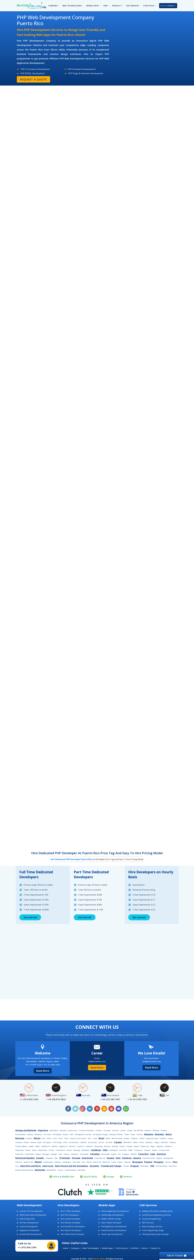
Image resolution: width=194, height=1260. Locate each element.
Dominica (161, 1154)
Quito (56, 1158)
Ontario (122, 1146)
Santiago (54, 1154)
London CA (81, 1146)
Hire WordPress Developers (72, 1226)
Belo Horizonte (117, 1138)
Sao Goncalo (92, 1142)
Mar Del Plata (138, 1130)
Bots (43, 1138)
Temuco (66, 1154)
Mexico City (97, 1162)
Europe (110, 1176)
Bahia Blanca (54, 1130)
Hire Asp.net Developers (71, 1230)
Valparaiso (74, 1154)
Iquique (154, 1150)
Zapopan (127, 1162)
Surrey (34, 1150)
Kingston (159, 1158)
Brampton (149, 1142)
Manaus (33, 1142)
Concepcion (138, 1150)
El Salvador (65, 1158)
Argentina (43, 1130)
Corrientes (107, 1130)
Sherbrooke (19, 1150)
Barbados (159, 1134)
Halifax (37, 1146)
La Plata (122, 1130)
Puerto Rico (173, 1166)
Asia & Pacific (90, 1176)
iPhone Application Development (115, 1211)
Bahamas (148, 1134)
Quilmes (30, 1134)
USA (152, 1166)
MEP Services (148, 1223)
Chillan (130, 1150)
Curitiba (142, 1138)
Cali (119, 1154)
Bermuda (19, 1138)
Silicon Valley (99, 1258)
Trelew (132, 1134)
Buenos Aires (72, 1130)
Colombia (95, 1154)
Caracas (60, 1170)
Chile (105, 1150)
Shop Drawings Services (152, 1226)
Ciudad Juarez (48, 1162)
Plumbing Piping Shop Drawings (155, 1234)
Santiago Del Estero (116, 1134)
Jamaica (137, 1158)
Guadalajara (66, 1162)
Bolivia (37, 1138)
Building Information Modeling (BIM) (157, 1211)
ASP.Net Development (29, 1223)
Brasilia (126, 1138)
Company (75, 1248)
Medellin (134, 1154)
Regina (152, 1146)
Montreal (115, 1146)
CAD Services (122, 1248)
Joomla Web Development (31, 1234)
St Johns (28, 1150)
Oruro (60, 1138)
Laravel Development (29, 1226)
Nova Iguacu (47, 1142)
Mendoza (148, 1130)
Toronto (51, 1150)
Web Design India (27, 1219)
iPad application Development (114, 1226)
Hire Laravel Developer (70, 1219)
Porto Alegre (57, 1142)
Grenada (76, 1158)
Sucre (90, 1138)
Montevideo (144, 1166)
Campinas (134, 1138)
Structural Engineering (151, 1219)
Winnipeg (76, 1150)
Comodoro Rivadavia (86, 1130)
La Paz (54, 1138)
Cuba (152, 1154)
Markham (89, 1146)
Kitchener (72, 1146)
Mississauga (98, 1146)
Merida (89, 1162)
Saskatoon (168, 1146)
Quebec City (144, 1146)
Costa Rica (143, 1154)
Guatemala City (100, 1158)
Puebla (113, 1162)
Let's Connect (168, 5)
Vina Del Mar (84, 1154)
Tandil (126, 1134)
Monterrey (106, 1162)
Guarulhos (19, 1142)
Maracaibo (81, 1170)
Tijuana (120, 1162)
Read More (42, 1070)
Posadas (164, 1130)
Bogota (113, 1154)
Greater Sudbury (21, 1146)
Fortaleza (163, 1138)
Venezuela (40, 1170)
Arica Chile (123, 1150)
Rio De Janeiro (74, 1142)
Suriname (94, 1166)
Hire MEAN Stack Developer (72, 1234)
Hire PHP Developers (69, 1215)
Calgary (156, 1142)
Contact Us (155, 1248)
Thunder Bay (42, 1150)
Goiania (170, 1138)
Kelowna (55, 1146)
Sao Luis (101, 1142)
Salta (71, 1134)
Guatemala (87, 1158)
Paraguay (158, 1162)
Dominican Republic (25, 1158)
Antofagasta (113, 1150)
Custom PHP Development (31, 1211)
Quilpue (38, 1154)
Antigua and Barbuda (25, 1130)
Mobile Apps (107, 1248)
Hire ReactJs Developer (70, 1223)
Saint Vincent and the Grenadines (71, 1166)
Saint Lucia (47, 1166)
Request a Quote (33, 79)
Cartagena (125, 1154)
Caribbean (96, 1150)
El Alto (49, 1138)
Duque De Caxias (152, 1138)
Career (144, 1248)
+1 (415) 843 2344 (27, 1247)
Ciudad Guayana (70, 1170)
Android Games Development (113, 1230)
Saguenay (160, 1146)
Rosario (65, 1134)
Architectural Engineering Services (156, 1215)
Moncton (107, 1146)
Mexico (38, 1162)
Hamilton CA (45, 1146)
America (127, 1176)
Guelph (31, 1146)
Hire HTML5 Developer (70, 1211)
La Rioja (129, 1130)
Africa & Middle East (63, 1176)
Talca (60, 1154)
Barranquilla (105, 1154)
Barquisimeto (51, 1170)
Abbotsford (127, 1142)
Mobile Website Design (111, 1219)
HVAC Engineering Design (153, 1230)
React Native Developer (111, 1223)
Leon (83, 1162)
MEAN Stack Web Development (33, 1215)
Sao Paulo (109, 1142)
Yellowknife (85, 1150)
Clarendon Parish (149, 1158)
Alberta (135, 1142)
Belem (108, 1138)
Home (65, 1248)
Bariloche (63, 1130)
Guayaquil (49, 1158)
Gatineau (173, 1142)
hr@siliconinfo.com (97, 1061)
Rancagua (46, 1154)
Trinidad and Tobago (111, 1166)
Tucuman (139, 1134)
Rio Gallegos (57, 1134)
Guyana (110, 1158)
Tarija (95, 1138)
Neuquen (156, 1130)
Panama (148, 1162)
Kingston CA (63, 1146)
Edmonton (164, 1142)
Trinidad (126, 1166)
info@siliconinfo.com (151, 1061)
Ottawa (136, 1146)
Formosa (115, 1130)
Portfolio (134, 1248)
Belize (169, 1134)
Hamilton (29, 1138)
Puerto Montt (29, 1154)
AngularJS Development (29, 1230)
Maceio (26, 1142)
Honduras (127, 1158)
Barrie (142, 1142)
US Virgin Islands (161, 1166)
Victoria (69, 1150)
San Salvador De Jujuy (100, 1134)
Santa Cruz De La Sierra (78, 1138)
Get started (30, 917)
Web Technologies (91, 1248)
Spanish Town (28, 1162)
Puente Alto (19, 1154)
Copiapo (147, 1150)
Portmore (18, 1162)
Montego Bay (168, 1158)
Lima (17, 1166)
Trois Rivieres (60, 1150)
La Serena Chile (164, 1150)
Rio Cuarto (47, 1134)
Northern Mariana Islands (24, 1170)
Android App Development (112, 1215)
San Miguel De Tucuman (83, 1134)
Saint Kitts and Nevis (30, 1166)
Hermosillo (76, 1162)
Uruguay (134, 1166)
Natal (39, 1142)
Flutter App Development (112, 1234)
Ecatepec (58, 1162)
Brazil (101, 1138)
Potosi (66, 1138)
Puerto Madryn (20, 1134)
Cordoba (98, 1130)
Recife (65, 1142)
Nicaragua (137, 1162)
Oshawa (129, 1146)
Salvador (83, 1142)
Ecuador (40, 1158)
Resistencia (38, 1134)
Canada (118, 1142)
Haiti (118, 1158)
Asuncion (168, 1162)
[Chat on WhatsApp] (125, 1109)
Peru (175, 1162)
